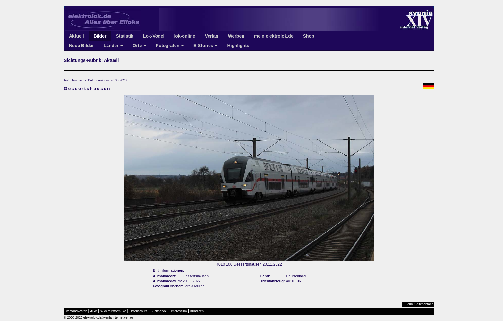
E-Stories (205, 45)
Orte (139, 45)
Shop (308, 35)
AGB (93, 311)
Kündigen (197, 311)
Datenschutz (138, 311)
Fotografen (170, 45)
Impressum (179, 311)
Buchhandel (158, 311)
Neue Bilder (81, 45)
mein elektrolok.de (274, 35)
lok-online (184, 35)
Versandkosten (76, 311)
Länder (113, 45)
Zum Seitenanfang (420, 304)
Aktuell (76, 35)
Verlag (211, 35)
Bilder (100, 35)
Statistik (124, 35)
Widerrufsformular (113, 311)
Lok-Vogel (154, 35)
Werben (236, 35)
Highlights (238, 45)
